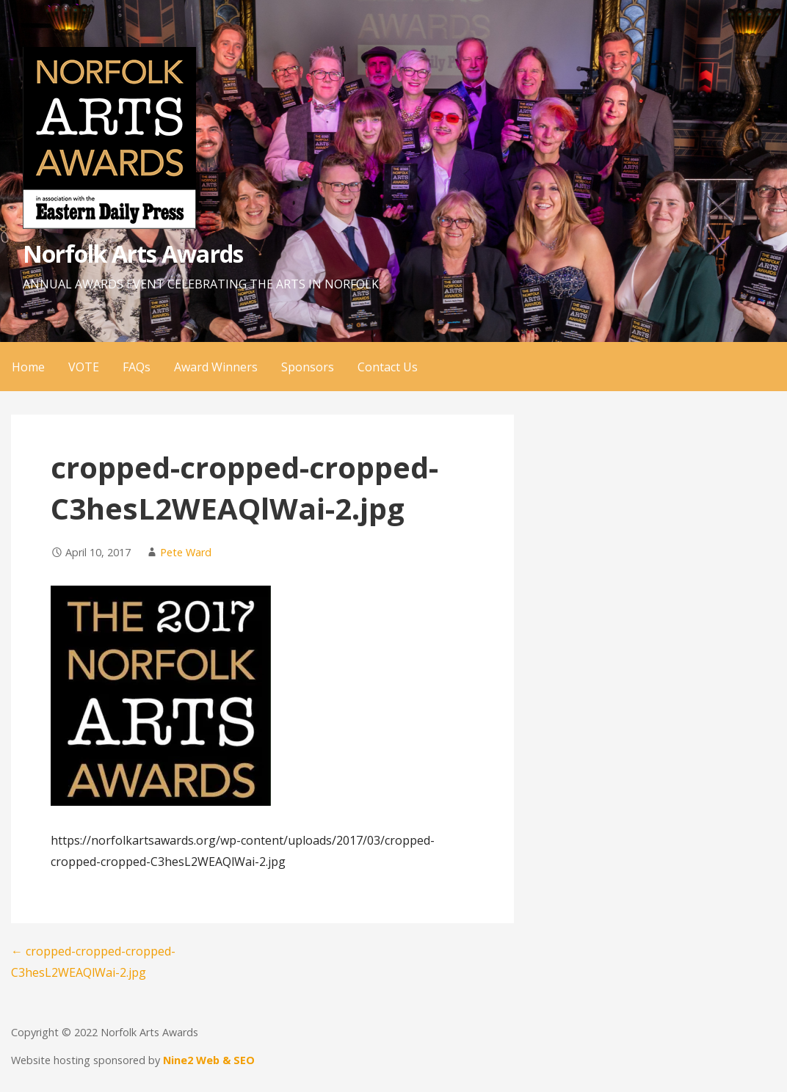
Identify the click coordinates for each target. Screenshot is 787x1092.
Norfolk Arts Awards (133, 253)
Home (28, 367)
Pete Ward (185, 552)
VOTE (83, 367)
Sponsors (307, 367)
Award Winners (216, 367)
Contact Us (388, 367)
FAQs (136, 367)
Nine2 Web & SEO (209, 1060)
